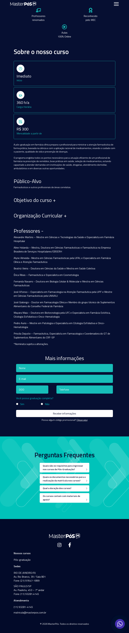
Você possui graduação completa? (34, 398)
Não (47, 404)
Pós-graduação (22, 560)
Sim (22, 404)
